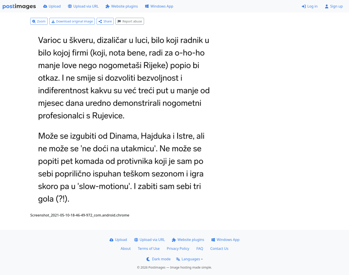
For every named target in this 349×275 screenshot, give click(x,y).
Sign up (334, 6)
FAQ (199, 248)
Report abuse (130, 21)
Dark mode (158, 259)
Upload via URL (83, 6)
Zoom (39, 21)
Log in (310, 6)
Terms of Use (149, 248)
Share (105, 21)
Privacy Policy (178, 248)
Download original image (72, 21)
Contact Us (219, 248)
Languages (188, 259)
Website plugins (122, 6)
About (126, 248)
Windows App (159, 6)
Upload (52, 6)
